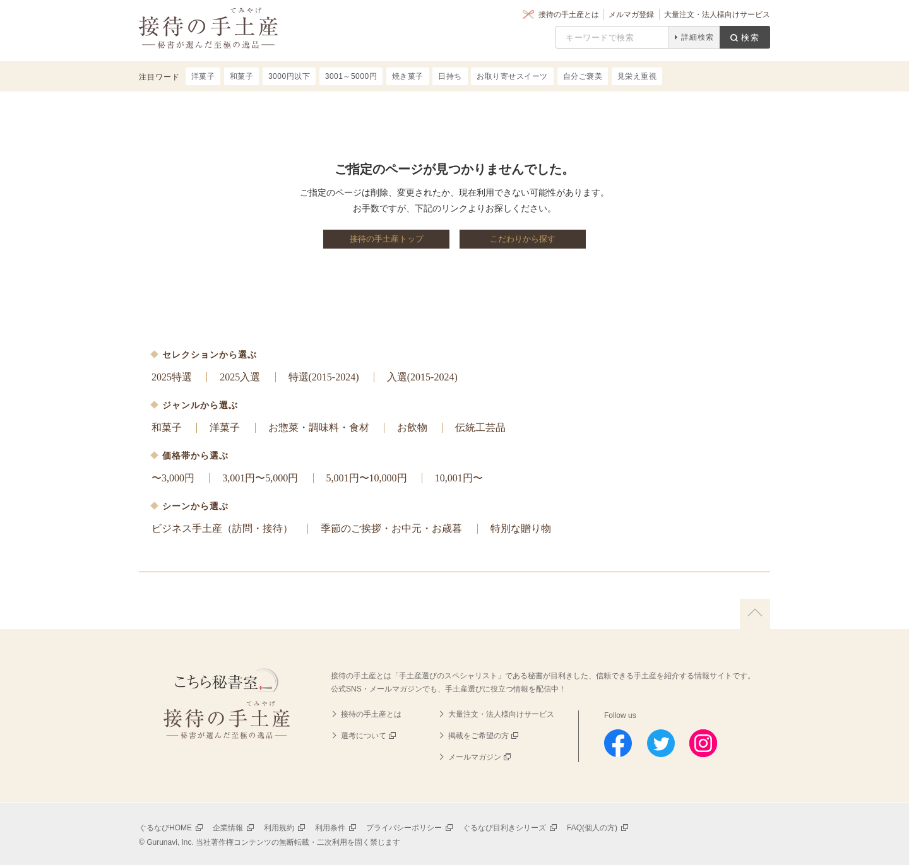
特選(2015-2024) (323, 377)
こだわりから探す (523, 239)
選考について (363, 735)
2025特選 (172, 377)
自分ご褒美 (583, 76)
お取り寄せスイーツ (512, 76)
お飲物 (412, 427)
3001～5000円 (351, 76)
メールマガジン (474, 757)
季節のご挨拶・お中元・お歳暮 (391, 528)
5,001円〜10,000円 (366, 478)
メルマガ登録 (631, 14)
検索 (750, 37)
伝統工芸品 (480, 427)
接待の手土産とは (568, 14)
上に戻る (755, 614)
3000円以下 (289, 76)
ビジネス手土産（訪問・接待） (222, 528)
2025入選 (240, 377)
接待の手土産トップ (387, 239)
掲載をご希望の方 (478, 735)
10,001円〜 (459, 478)
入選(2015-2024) (422, 377)
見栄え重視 (637, 76)
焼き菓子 (408, 76)
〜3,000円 (173, 478)
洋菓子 (225, 427)
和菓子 (167, 427)
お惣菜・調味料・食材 (318, 427)
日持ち (450, 76)
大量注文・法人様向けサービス (717, 14)
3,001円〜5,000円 (260, 478)
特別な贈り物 (520, 528)
